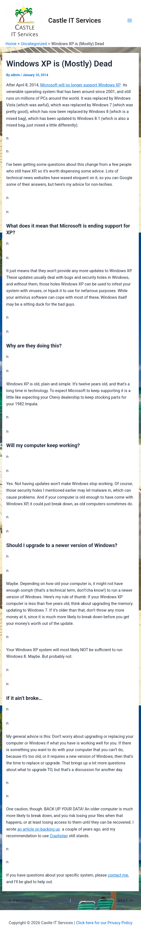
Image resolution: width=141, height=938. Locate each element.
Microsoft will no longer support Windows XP (80, 85)
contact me (118, 875)
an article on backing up (38, 829)
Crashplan (59, 835)
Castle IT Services (74, 20)
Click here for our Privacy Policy (104, 922)
